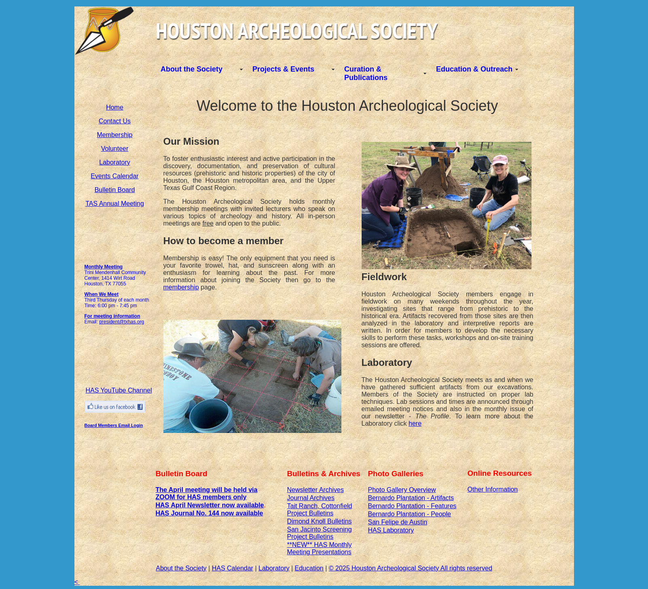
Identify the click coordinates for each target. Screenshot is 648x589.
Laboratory (114, 162)
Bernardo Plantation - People (409, 514)
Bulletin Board (115, 189)
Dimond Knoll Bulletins (319, 521)
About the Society (191, 69)
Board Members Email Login (114, 425)
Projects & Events (283, 69)
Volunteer (115, 148)
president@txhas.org (121, 322)
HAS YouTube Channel (119, 390)
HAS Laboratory (391, 530)
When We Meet (102, 294)
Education (309, 568)
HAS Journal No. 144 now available (209, 513)
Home (114, 107)
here (415, 423)
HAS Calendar (232, 568)
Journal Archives (311, 497)
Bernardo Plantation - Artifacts (411, 497)
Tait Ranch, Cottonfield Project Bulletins (319, 509)
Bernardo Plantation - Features (412, 505)
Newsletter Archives (315, 489)
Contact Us (115, 121)
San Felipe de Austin (398, 522)
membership (181, 287)
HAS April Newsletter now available (210, 505)
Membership (114, 134)
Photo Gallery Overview (402, 489)
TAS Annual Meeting (114, 203)
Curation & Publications (366, 73)
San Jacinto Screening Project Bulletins (319, 533)
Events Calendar (114, 176)
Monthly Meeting (104, 267)
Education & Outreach (474, 69)
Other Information (493, 489)
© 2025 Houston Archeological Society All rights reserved (410, 568)
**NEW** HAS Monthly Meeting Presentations (319, 548)
